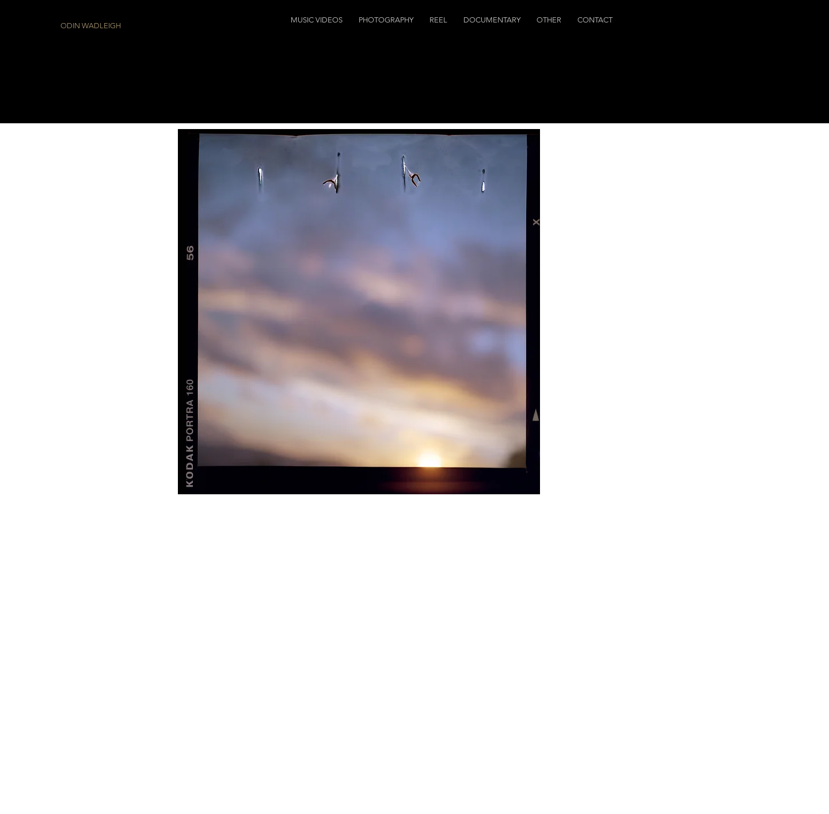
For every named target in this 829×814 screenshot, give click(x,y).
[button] (316, 20)
